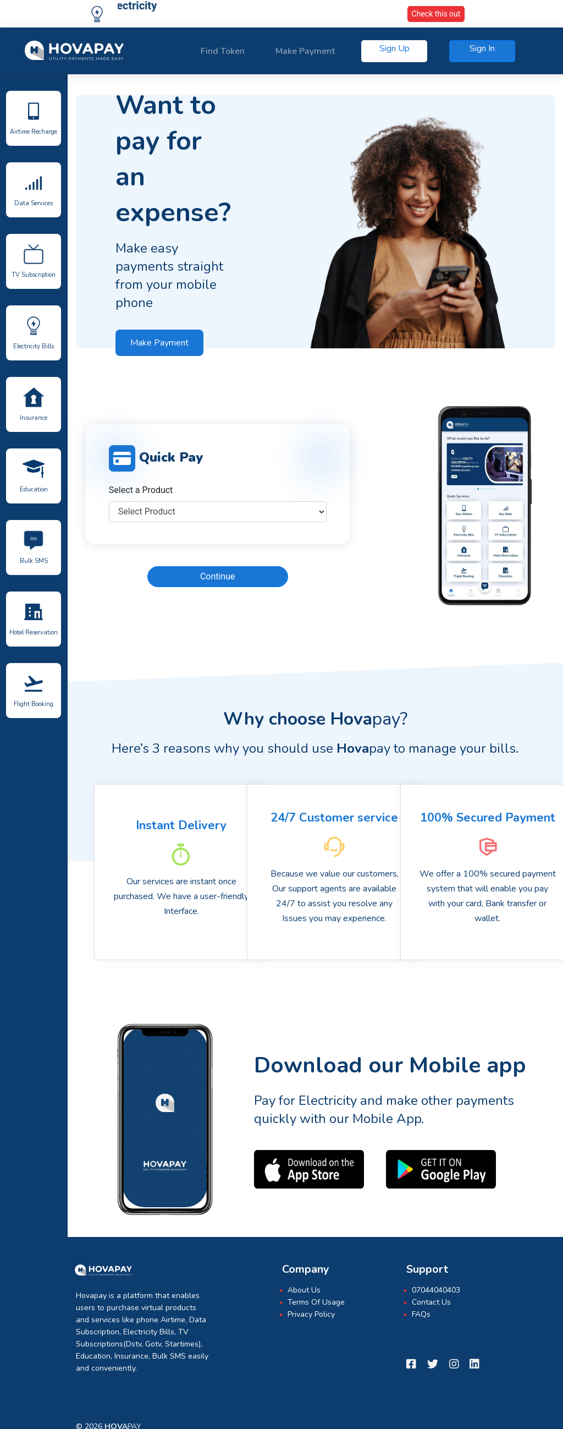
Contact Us (431, 1302)
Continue (217, 576)
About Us (304, 1290)
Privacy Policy (311, 1314)
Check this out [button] (436, 13)
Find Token (223, 51)
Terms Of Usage (316, 1302)
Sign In (482, 48)
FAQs (421, 1314)
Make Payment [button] (159, 343)
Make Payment (305, 51)
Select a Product (141, 490)
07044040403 (436, 1290)
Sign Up (394, 48)
